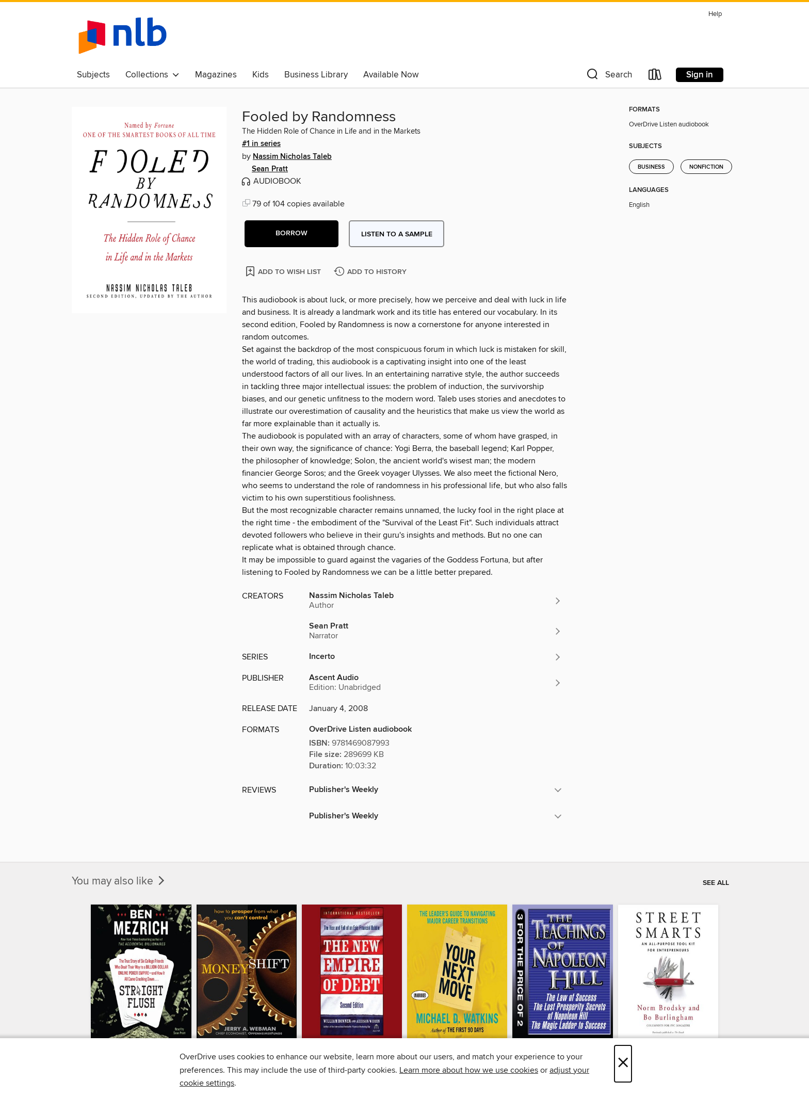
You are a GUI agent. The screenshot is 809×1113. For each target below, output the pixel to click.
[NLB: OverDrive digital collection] (122, 35)
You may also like (119, 881)
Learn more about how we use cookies (468, 1070)
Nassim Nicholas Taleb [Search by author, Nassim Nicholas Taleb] (292, 157)
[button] (608, 77)
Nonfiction (706, 167)
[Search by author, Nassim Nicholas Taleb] (435, 601)
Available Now (390, 74)
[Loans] (655, 77)
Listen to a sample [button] (396, 234)
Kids (260, 74)
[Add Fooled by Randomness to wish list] (284, 271)
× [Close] (623, 1064)
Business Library (316, 74)
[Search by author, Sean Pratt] (435, 631)
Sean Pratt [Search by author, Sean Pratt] (270, 169)
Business (651, 167)
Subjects (93, 74)
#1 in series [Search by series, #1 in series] (261, 144)
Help (715, 14)
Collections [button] (152, 74)
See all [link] (716, 883)
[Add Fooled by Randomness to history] (371, 272)
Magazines (216, 74)
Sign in (699, 74)
